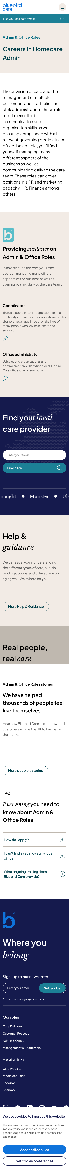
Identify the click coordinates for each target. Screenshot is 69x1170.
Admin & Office (13, 1040)
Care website (12, 1068)
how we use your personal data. (28, 999)
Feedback (10, 1083)
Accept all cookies (34, 1149)
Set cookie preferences (34, 1161)
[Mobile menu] (62, 7)
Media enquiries (14, 1076)
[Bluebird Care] (12, 10)
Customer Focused (16, 1033)
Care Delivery (12, 1026)
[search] (62, 18)
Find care (34, 467)
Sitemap (9, 1090)
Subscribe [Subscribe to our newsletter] (52, 988)
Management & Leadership (22, 1048)
